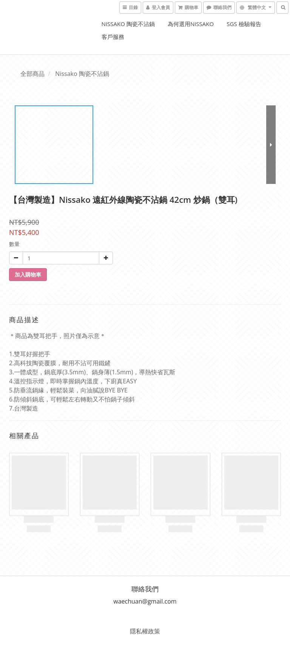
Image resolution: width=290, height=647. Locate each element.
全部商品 (32, 73)
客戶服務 (113, 36)
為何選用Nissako (191, 24)
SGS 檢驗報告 (244, 24)
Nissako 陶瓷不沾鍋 (128, 24)
